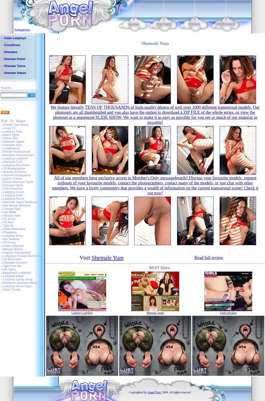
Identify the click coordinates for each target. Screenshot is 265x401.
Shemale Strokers (15, 262)
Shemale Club (12, 162)
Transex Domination (17, 175)
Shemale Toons (14, 66)
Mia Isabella (11, 239)
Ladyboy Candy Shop (18, 279)
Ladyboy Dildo (13, 235)
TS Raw (8, 222)
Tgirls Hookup (228, 313)
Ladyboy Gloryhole (16, 165)
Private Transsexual (16, 151)
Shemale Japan (13, 141)
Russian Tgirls (13, 185)
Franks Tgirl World (16, 125)
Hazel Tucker (12, 289)
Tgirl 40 (8, 225)
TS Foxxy (9, 242)
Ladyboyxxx (11, 148)
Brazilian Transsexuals (18, 155)
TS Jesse (9, 219)
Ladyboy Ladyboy (15, 158)
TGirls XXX (10, 138)
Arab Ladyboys (13, 246)
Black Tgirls (11, 135)
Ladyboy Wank (13, 276)
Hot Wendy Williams (17, 205)
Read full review (208, 257)
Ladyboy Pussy (13, 198)
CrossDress (12, 45)
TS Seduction (12, 259)
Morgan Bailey (13, 249)
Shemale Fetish (14, 59)
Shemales (11, 52)
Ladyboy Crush (13, 192)
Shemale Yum (12, 145)
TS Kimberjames (14, 168)
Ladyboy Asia (12, 131)
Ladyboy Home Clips (17, 286)
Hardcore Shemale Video (20, 283)
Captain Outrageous (17, 252)
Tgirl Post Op (12, 266)
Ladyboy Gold (12, 195)
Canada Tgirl (12, 209)
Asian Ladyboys (15, 38)
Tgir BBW (9, 212)
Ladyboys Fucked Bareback (22, 256)
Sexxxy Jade (11, 215)
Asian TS (9, 128)
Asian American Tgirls (18, 182)
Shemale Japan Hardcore (20, 202)
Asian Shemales (14, 229)
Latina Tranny (12, 178)
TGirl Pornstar (13, 188)
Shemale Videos (15, 73)
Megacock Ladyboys (17, 272)
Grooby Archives (14, 172)
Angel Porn (154, 392)
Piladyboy (10, 232)
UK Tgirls (9, 269)
